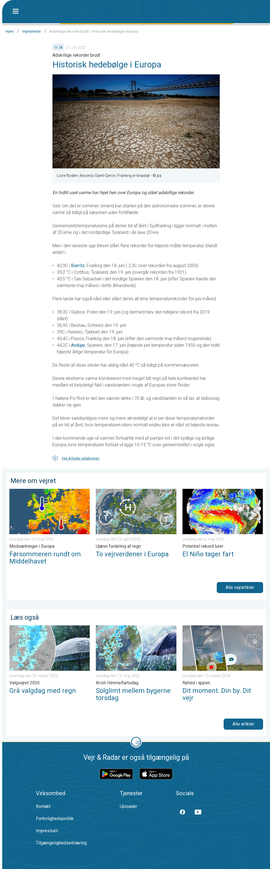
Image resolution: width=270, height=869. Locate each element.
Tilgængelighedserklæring (61, 842)
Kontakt (43, 806)
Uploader (128, 806)
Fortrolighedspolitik (55, 818)
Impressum (47, 830)
